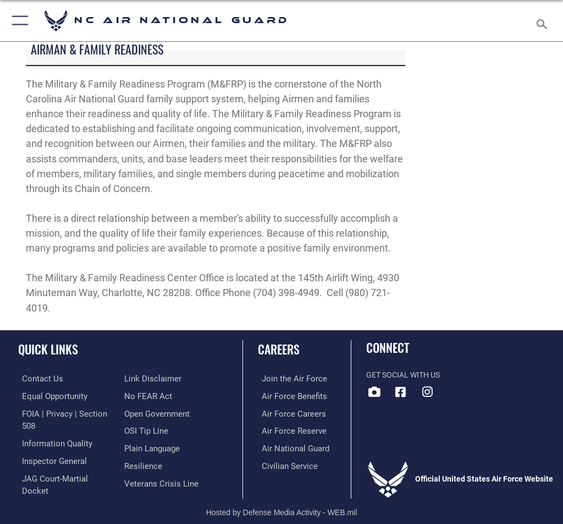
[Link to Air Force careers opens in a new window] (287, 412)
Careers (279, 349)
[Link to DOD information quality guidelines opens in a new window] (51, 429)
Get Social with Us (403, 375)
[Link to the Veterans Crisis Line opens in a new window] (157, 463)
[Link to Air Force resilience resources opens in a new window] (141, 446)
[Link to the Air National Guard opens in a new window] (289, 446)
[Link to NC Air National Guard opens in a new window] (427, 392)
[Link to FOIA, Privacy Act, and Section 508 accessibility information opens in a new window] (64, 412)
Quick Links (48, 349)
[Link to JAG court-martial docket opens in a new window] (62, 463)
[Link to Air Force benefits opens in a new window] (288, 395)
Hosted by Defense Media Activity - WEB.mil (281, 499)
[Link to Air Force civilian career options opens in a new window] (283, 463)
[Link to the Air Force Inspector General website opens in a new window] (48, 446)
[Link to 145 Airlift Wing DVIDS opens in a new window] (374, 392)
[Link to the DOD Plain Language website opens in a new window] (151, 429)
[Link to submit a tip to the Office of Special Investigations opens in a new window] (144, 412)
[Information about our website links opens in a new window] (43, 479)
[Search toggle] (544, 21)
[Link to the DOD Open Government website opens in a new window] (155, 395)
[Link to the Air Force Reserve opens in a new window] (287, 429)
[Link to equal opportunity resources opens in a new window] (49, 395)
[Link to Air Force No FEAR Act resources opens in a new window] (146, 378)
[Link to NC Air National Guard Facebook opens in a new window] (401, 392)
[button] (18, 20)
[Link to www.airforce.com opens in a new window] (287, 378)
